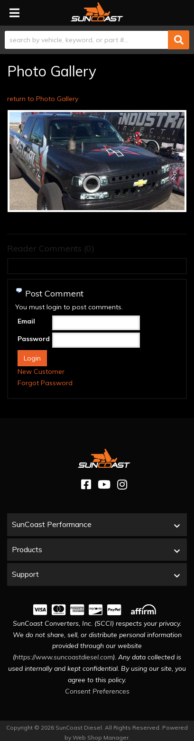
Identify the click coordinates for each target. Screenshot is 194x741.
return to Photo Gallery (42, 98)
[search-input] (86, 40)
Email (26, 321)
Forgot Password (45, 383)
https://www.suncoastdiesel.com (64, 657)
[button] (97, 39)
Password (34, 338)
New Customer (41, 371)
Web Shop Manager (101, 737)
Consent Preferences (97, 691)
